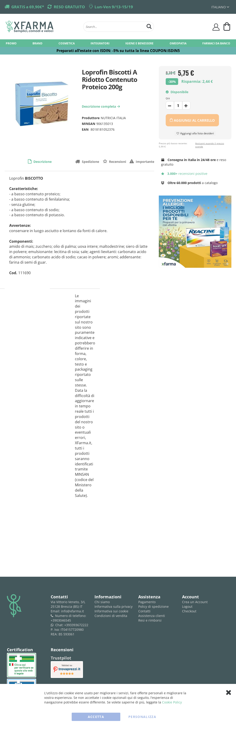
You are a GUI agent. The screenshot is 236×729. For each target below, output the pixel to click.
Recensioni (117, 161)
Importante (144, 161)
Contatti (144, 611)
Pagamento (147, 602)
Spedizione (90, 161)
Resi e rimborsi (150, 620)
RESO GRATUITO (69, 6)
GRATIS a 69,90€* (27, 6)
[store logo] (42, 27)
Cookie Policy (172, 702)
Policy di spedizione (153, 606)
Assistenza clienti (151, 616)
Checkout (189, 611)
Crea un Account (195, 602)
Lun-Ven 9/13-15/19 (113, 6)
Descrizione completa (101, 106)
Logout (187, 606)
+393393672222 (76, 625)
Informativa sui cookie (111, 611)
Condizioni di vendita (110, 616)
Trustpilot (61, 658)
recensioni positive (184, 173)
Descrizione (42, 161)
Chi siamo (102, 602)
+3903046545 (61, 620)
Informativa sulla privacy (113, 606)
